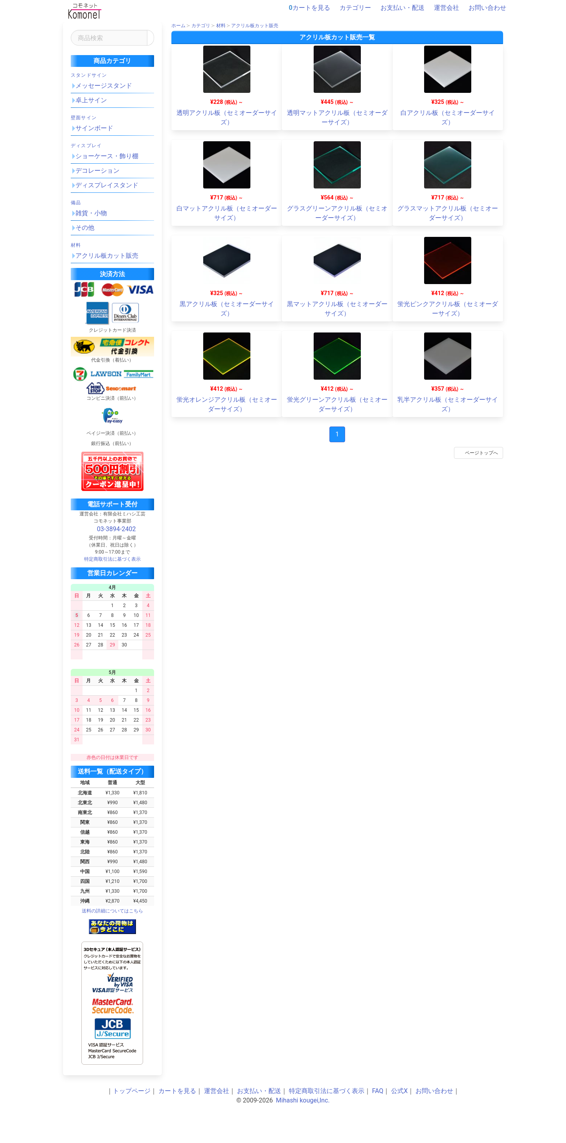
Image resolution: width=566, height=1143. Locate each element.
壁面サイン (84, 117)
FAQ (378, 1091)
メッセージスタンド (103, 85)
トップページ (132, 1091)
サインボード (94, 128)
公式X (399, 1091)
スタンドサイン (89, 75)
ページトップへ (477, 452)
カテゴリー (351, 8)
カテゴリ (200, 25)
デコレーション (97, 170)
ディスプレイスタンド (106, 185)
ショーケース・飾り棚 (106, 156)
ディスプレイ (86, 145)
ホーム (178, 25)
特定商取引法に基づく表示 (326, 1091)
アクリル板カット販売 (106, 255)
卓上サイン (91, 100)
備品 (76, 202)
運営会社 (442, 8)
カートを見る (309, 8)
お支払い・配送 (398, 8)
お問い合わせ (483, 8)
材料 (76, 245)
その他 (84, 227)
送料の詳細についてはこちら (112, 911)
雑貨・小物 (91, 213)
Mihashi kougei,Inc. (303, 1100)
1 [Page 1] (337, 434)
